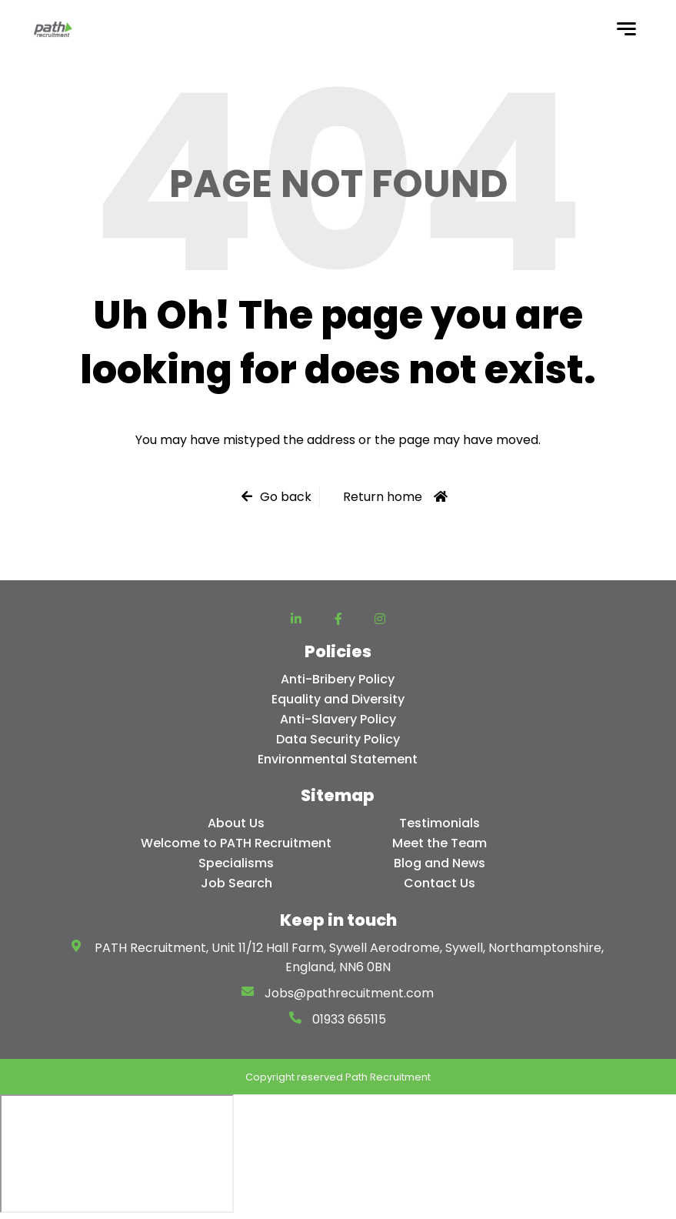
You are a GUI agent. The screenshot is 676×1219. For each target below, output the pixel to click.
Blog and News (439, 863)
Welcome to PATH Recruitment (236, 843)
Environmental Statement (338, 759)
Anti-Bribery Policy (338, 679)
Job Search (236, 883)
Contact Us (439, 883)
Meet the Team (439, 843)
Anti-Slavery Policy (338, 719)
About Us (236, 823)
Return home (382, 497)
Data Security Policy (338, 739)
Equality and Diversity (338, 699)
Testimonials (439, 823)
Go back (285, 497)
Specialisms (236, 863)
